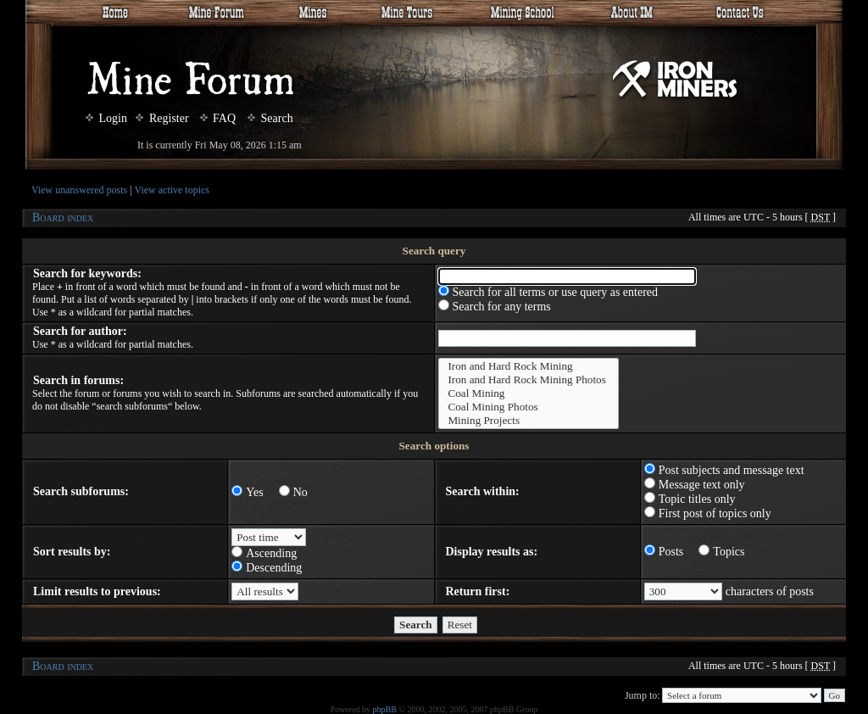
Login (106, 118)
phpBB (385, 709)
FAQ (218, 118)
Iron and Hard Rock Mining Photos (529, 380)
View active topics (171, 190)
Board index (62, 217)
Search (270, 118)
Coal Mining (529, 393)
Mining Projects (529, 420)
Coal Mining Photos (529, 407)
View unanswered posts (79, 190)
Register (162, 118)
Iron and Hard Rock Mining (529, 366)
